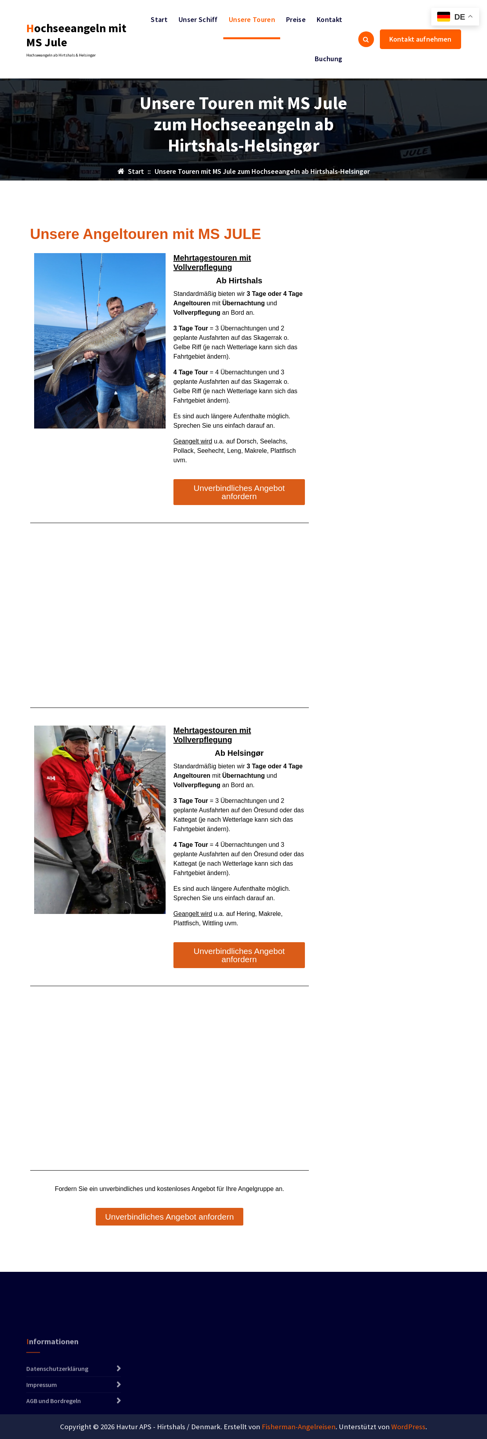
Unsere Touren (252, 19)
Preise (296, 19)
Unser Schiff (198, 19)
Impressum (41, 1414)
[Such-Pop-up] (366, 39)
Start (159, 19)
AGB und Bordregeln (53, 1430)
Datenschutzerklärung (57, 1398)
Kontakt (329, 19)
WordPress (408, 1426)
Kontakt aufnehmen (420, 39)
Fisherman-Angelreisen (299, 1426)
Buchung (328, 58)
